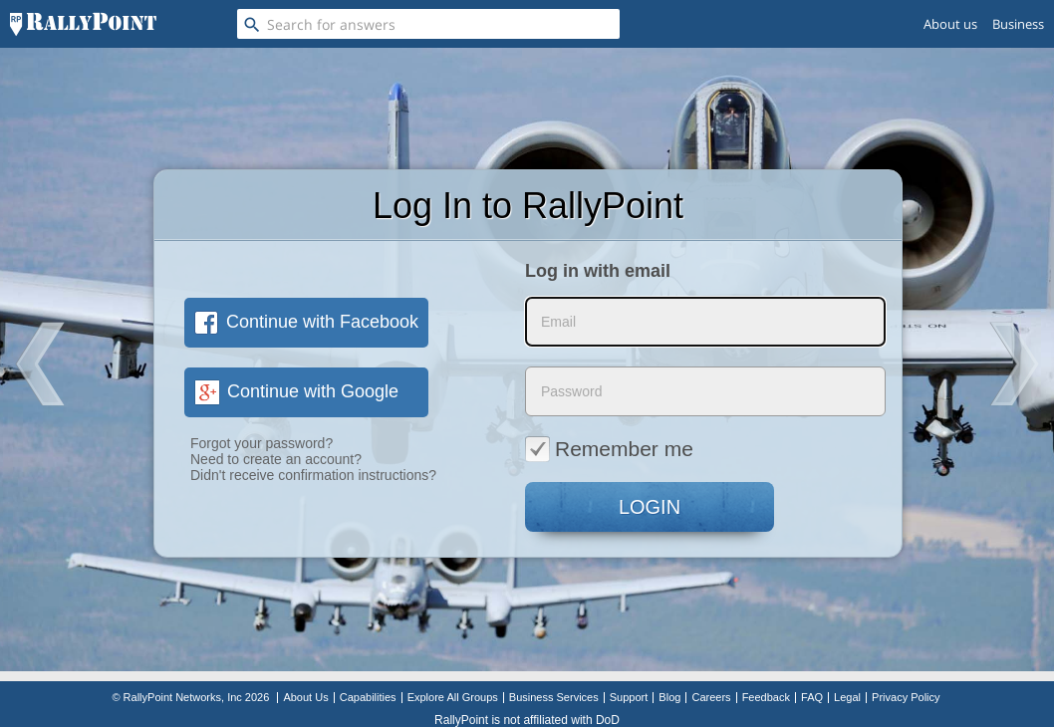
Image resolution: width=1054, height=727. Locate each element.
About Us (305, 697)
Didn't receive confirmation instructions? (313, 475)
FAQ (812, 697)
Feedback (766, 697)
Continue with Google (296, 391)
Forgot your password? (261, 443)
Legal (847, 697)
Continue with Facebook (306, 322)
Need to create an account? (276, 459)
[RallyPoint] (83, 24)
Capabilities (368, 697)
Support (629, 697)
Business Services (554, 697)
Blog (669, 697)
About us (950, 24)
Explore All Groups (452, 697)
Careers (710, 697)
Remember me (609, 448)
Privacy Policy (905, 697)
